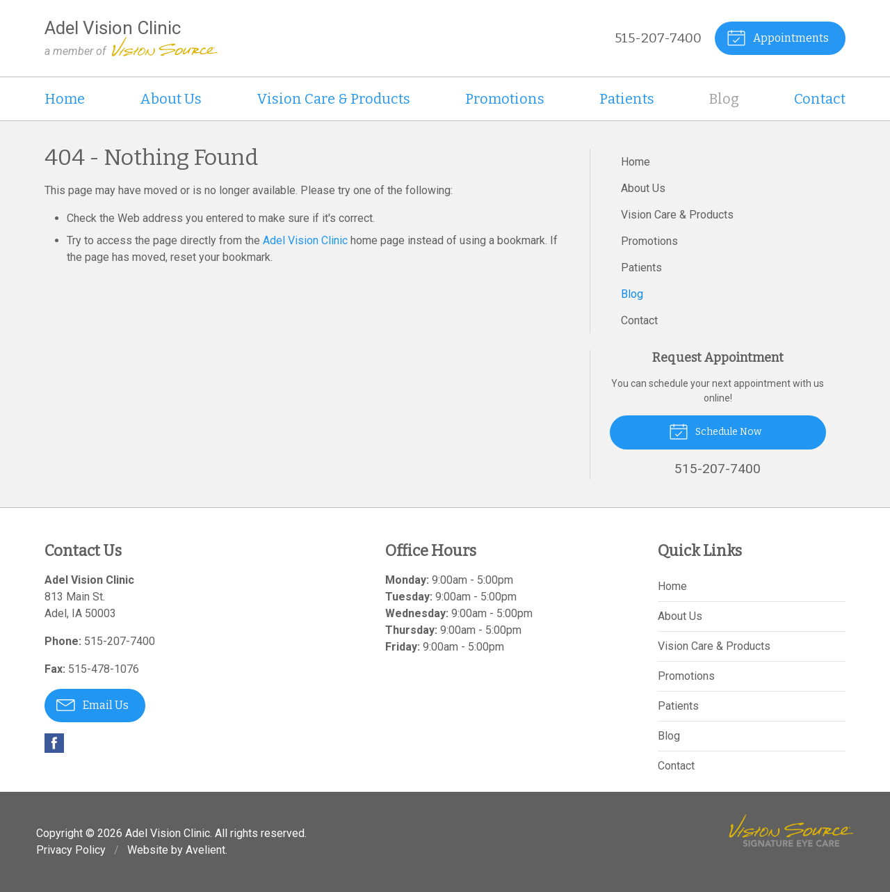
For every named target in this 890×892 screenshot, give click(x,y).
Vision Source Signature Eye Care (791, 830)
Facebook (54, 743)
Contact (820, 98)
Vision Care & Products (333, 98)
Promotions (504, 98)
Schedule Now (715, 430)
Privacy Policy (71, 850)
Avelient (205, 850)
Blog (724, 98)
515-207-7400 (658, 38)
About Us (171, 98)
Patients (626, 98)
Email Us (92, 704)
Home (64, 98)
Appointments (778, 37)
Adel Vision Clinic (305, 240)
